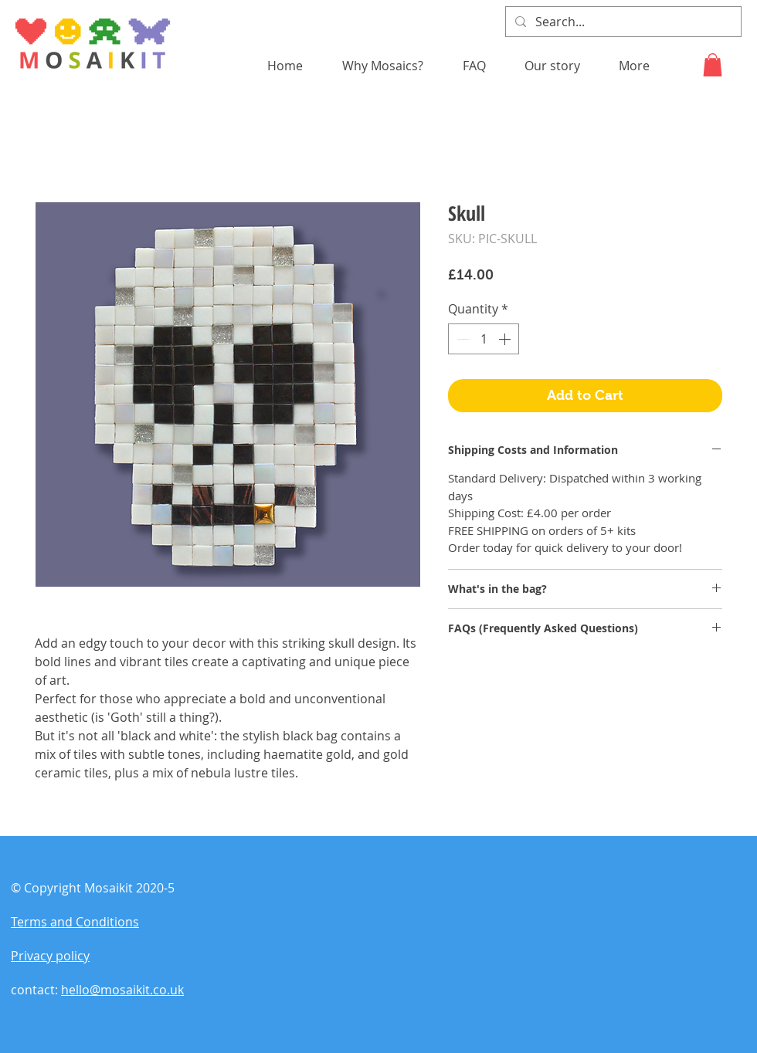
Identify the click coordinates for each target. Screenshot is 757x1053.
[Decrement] (461, 339)
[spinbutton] (483, 339)
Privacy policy (50, 955)
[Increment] (506, 339)
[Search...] (621, 21)
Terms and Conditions (75, 921)
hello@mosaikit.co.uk (122, 989)
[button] (712, 64)
